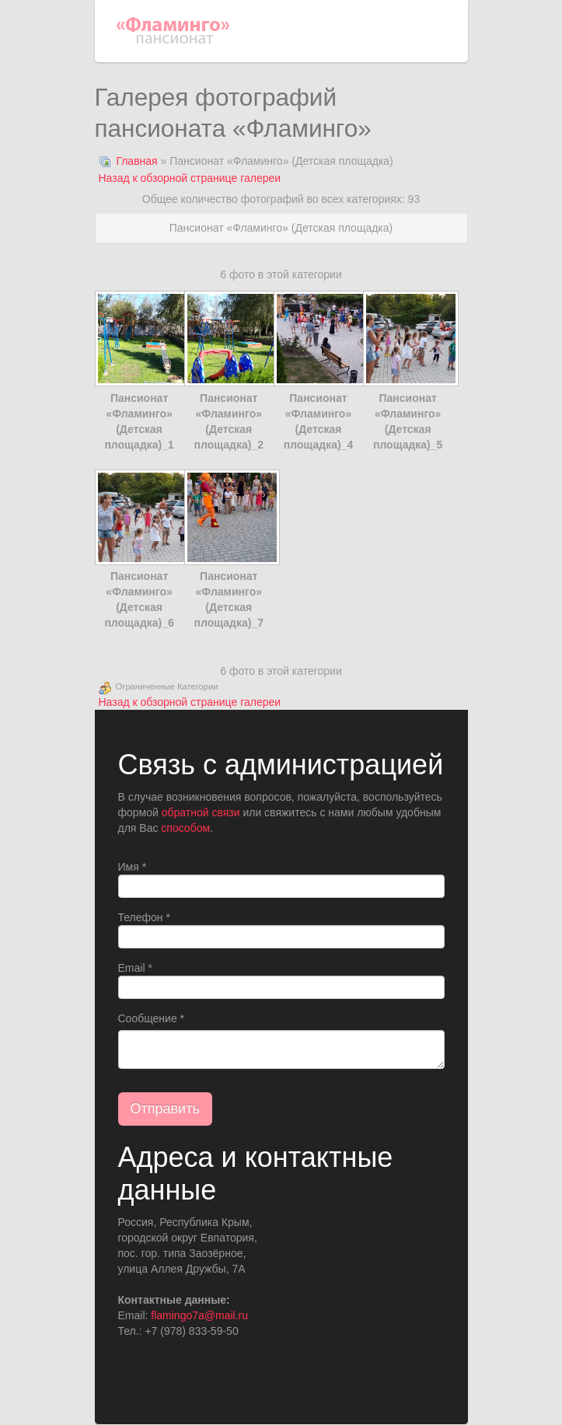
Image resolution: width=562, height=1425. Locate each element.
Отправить (165, 1108)
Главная (136, 161)
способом (185, 828)
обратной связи (201, 812)
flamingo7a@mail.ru (199, 1315)
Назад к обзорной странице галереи (190, 178)
